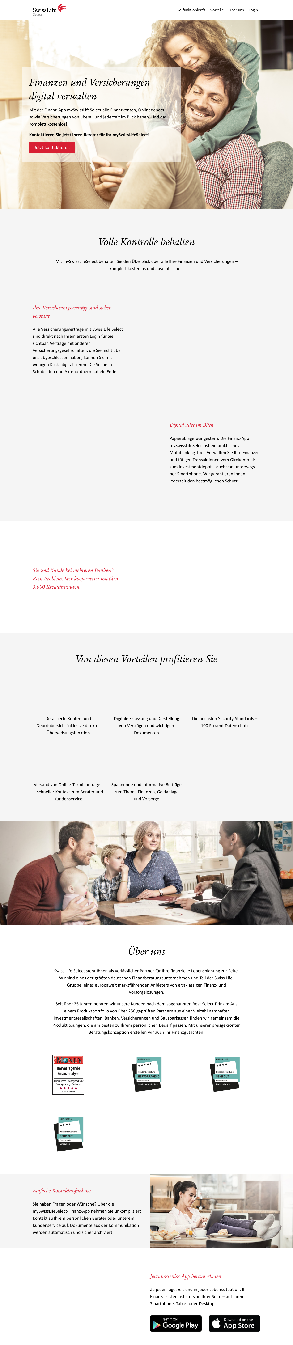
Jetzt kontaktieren (52, 147)
